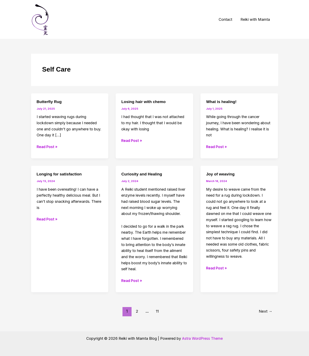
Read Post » (47, 147)
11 (156, 311)
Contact (226, 19)
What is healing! (222, 101)
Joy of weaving (221, 174)
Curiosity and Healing (142, 174)
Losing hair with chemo (144, 101)
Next (265, 311)
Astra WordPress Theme (202, 338)
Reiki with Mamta (255, 19)
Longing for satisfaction (60, 174)
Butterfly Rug (50, 101)
